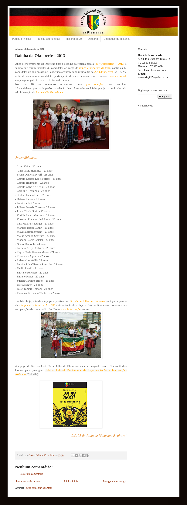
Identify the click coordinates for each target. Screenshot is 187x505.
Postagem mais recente (28, 481)
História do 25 (74, 38)
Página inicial (71, 481)
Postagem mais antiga (114, 481)
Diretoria (93, 38)
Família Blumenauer (48, 38)
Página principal (21, 38)
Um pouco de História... (117, 38)
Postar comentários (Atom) (39, 487)
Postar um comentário (31, 473)
